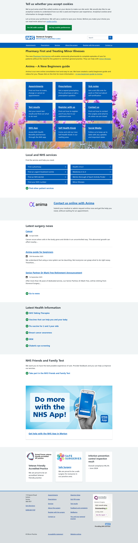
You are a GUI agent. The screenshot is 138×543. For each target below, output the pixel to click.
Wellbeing (73, 512)
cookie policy (51, 21)
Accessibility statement (55, 534)
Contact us (108, 45)
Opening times (75, 495)
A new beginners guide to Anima (89, 74)
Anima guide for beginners (39, 252)
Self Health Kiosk (67, 128)
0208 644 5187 (30, 510)
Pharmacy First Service (42, 56)
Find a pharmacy (47, 167)
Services (57, 45)
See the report (100, 515)
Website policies (75, 534)
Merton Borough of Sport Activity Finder (92, 177)
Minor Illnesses (92, 182)
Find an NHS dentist (47, 177)
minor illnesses (105, 59)
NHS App (33, 128)
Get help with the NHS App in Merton (48, 433)
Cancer (29, 231)
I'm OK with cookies (35, 27)
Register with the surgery (91, 45)
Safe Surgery (64, 467)
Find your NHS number (47, 182)
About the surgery (71, 45)
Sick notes (93, 86)
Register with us (66, 107)
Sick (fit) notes (75, 499)
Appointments (31, 45)
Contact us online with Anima (74, 203)
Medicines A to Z (92, 172)
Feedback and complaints (78, 508)
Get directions (30, 506)
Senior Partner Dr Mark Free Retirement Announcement (54, 272)
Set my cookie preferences (59, 27)
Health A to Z (92, 167)
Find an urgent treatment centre (47, 172)
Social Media (94, 128)
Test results (34, 107)
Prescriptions (45, 45)
